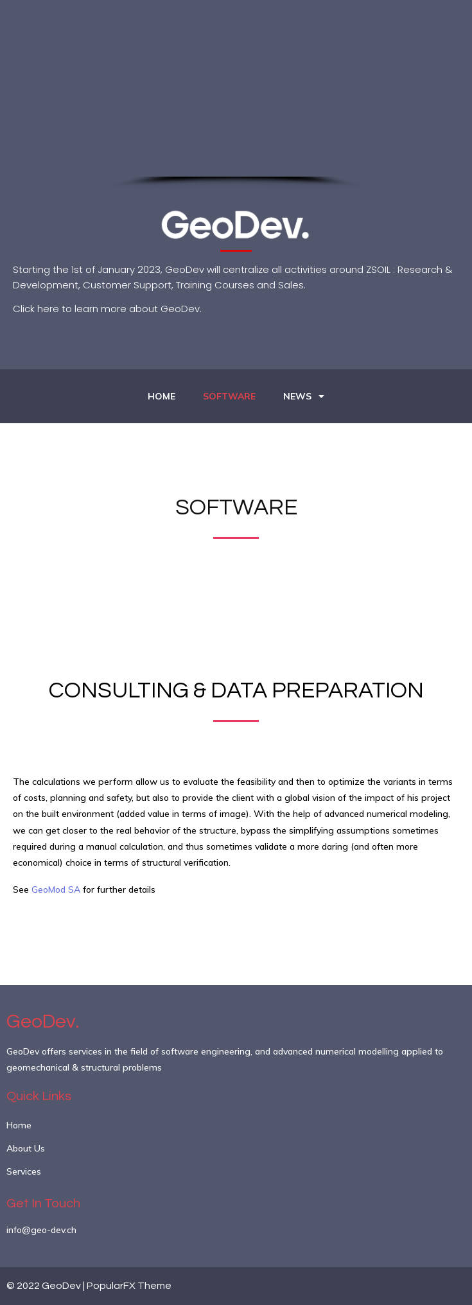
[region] (236, 118)
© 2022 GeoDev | (46, 1286)
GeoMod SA (55, 889)
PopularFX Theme (129, 1286)
